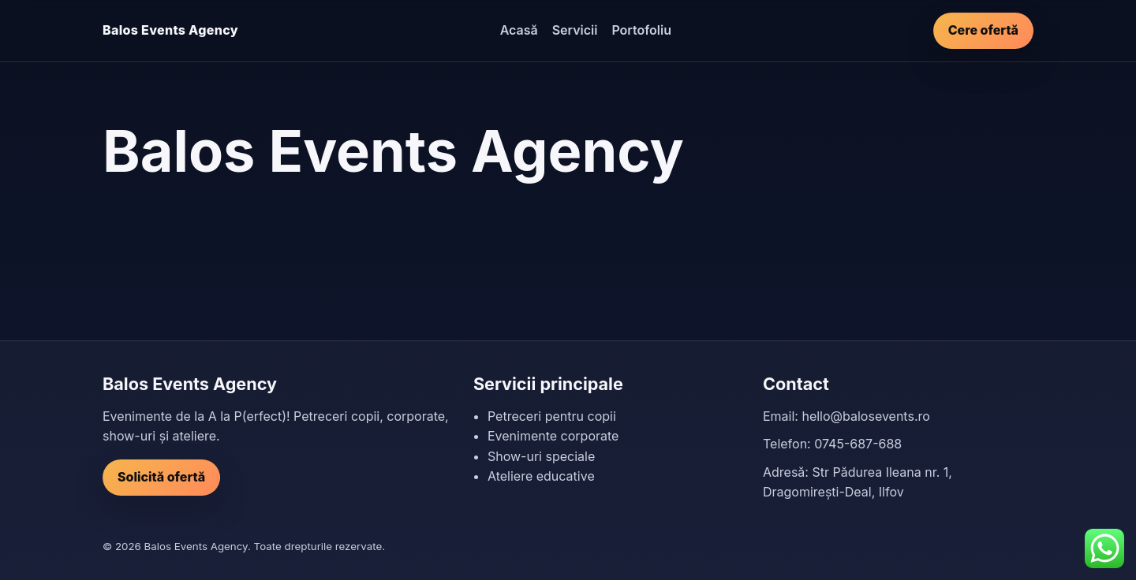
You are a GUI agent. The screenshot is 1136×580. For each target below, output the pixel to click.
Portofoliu (641, 30)
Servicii (575, 30)
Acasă (519, 30)
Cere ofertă (983, 30)
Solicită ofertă (161, 477)
